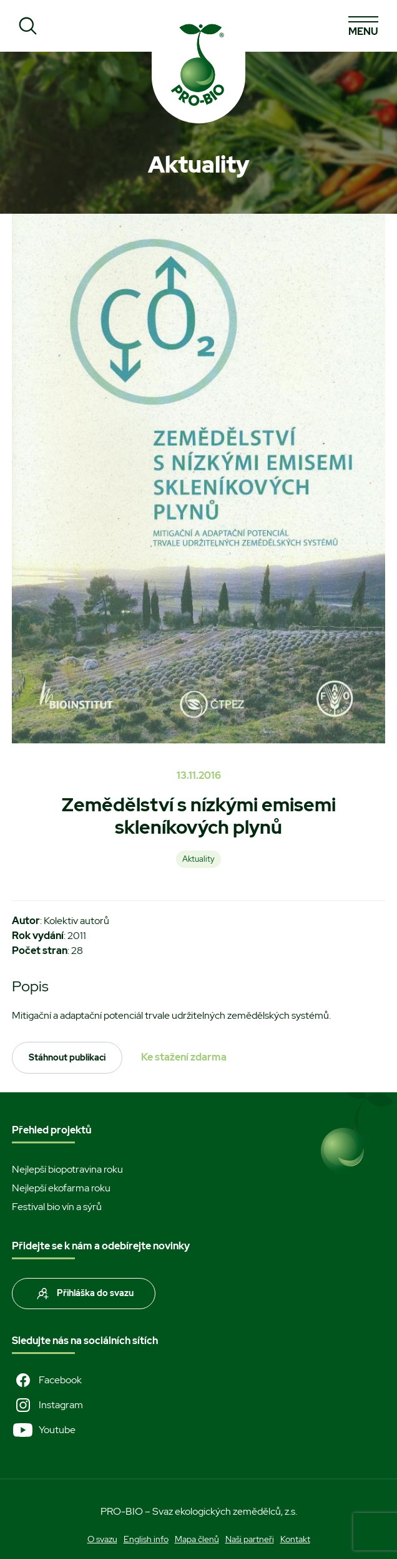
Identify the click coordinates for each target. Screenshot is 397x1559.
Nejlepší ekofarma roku (61, 1187)
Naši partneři (249, 1539)
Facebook (47, 1380)
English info (146, 1539)
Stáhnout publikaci (67, 1057)
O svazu (102, 1539)
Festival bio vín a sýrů (57, 1206)
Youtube (44, 1430)
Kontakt (295, 1539)
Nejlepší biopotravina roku (67, 1169)
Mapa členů (197, 1539)
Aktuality (198, 859)
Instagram (47, 1405)
